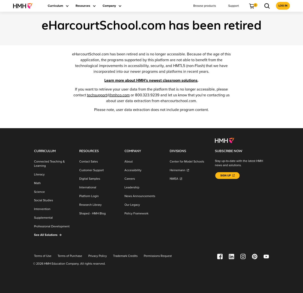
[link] (24, 5)
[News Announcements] (144, 196)
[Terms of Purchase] (69, 256)
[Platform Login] (98, 196)
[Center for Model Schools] (189, 161)
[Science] (53, 191)
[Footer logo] (224, 140)
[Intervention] (53, 209)
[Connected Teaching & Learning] (53, 163)
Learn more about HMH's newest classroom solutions (150, 80)
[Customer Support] (98, 170)
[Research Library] (98, 205)
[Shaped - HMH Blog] (98, 213)
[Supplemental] (53, 217)
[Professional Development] (53, 226)
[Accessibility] (144, 170)
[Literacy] (53, 174)
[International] (98, 187)
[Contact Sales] (98, 161)
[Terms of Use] (42, 256)
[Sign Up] (227, 175)
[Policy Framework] (144, 213)
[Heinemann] (189, 170)
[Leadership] (144, 187)
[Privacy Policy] (97, 256)
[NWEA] (189, 178)
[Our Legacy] (144, 205)
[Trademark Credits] (125, 256)
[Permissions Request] (158, 256)
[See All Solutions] (53, 235)
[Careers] (144, 178)
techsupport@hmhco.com (108, 95)
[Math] (53, 183)
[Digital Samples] (98, 178)
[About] (144, 161)
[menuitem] (24, 6)
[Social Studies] (53, 200)
